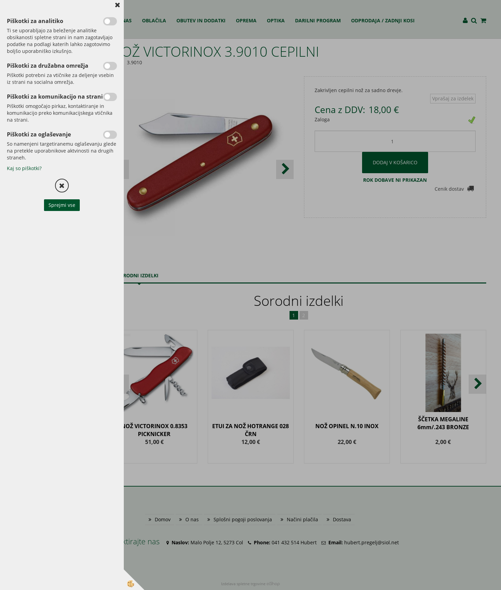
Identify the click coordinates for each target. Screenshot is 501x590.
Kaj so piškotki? (24, 168)
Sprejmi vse (61, 205)
